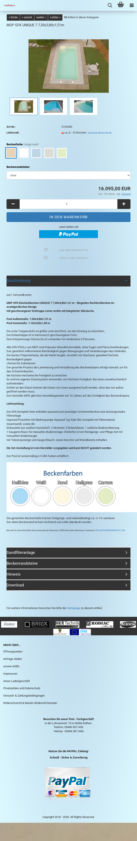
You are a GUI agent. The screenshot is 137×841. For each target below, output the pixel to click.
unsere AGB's (11, 666)
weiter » (41, 17)
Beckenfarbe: (22, 144)
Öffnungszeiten (12, 651)
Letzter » (55, 17)
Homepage (73, 608)
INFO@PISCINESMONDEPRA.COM (110, 530)
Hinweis (13, 574)
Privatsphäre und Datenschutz (21, 688)
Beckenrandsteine (22, 563)
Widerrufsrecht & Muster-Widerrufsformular (30, 703)
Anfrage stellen (12, 659)
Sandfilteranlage (21, 552)
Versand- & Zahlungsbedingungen (24, 695)
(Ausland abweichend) (100, 132)
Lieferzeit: (13, 132)
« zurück (27, 17)
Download (15, 585)
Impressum (10, 673)
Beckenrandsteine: (18, 167)
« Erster (13, 17)
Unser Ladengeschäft (16, 681)
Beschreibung (18, 280)
